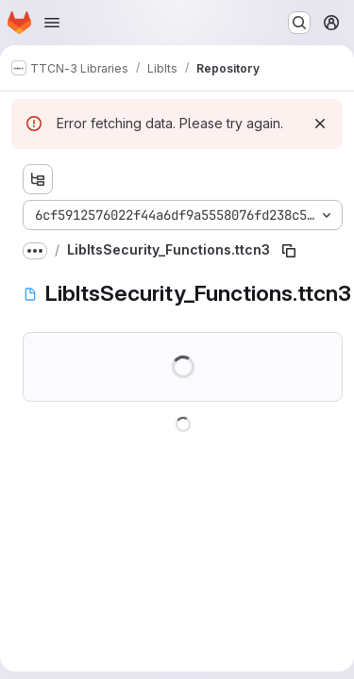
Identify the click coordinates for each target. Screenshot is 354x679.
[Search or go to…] (299, 22)
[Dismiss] (320, 123)
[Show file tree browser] (38, 179)
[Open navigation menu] (52, 23)
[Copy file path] (289, 251)
